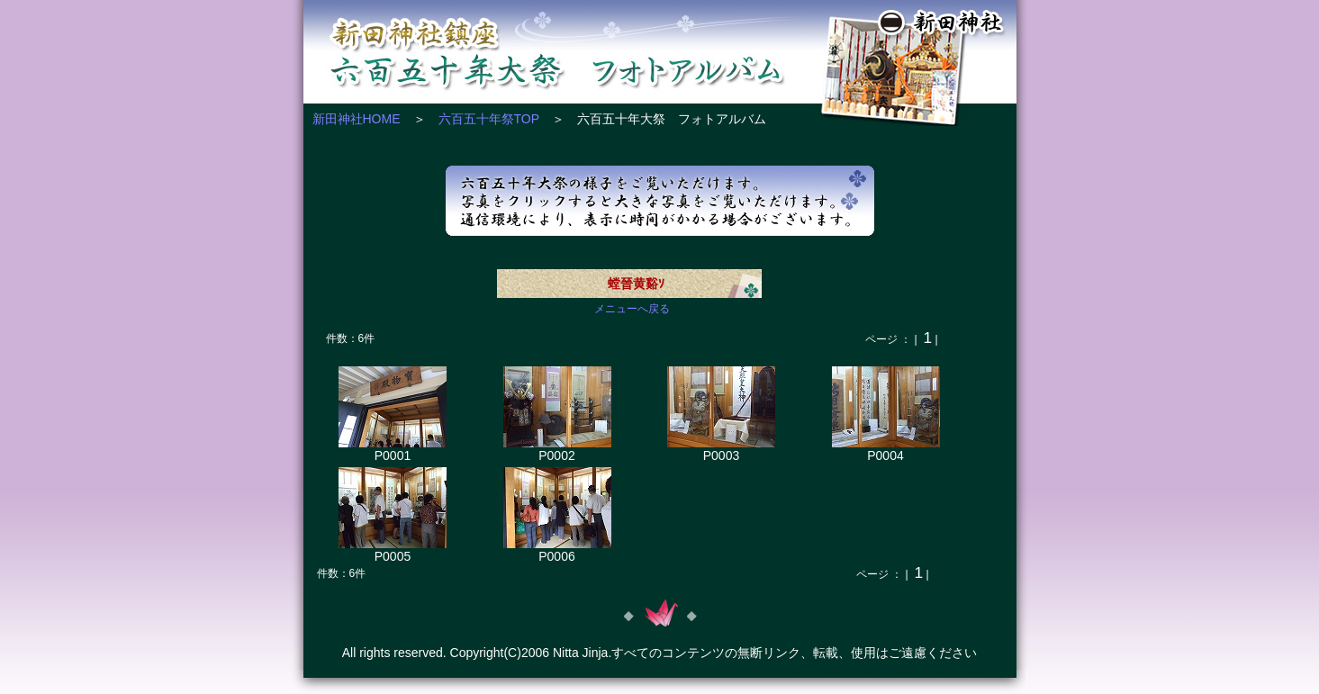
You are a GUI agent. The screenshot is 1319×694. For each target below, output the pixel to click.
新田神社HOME (356, 119)
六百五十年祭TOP (488, 119)
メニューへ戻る (632, 308)
